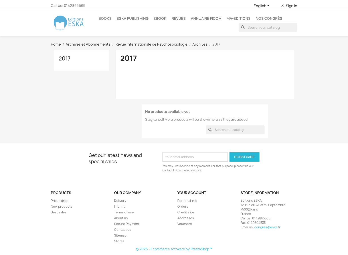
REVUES (179, 18)
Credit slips (186, 212)
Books (105, 18)
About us (121, 218)
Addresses (185, 218)
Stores (119, 241)
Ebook (160, 18)
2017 (65, 58)
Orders (182, 206)
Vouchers (184, 224)
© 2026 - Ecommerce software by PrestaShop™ (174, 249)
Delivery (120, 201)
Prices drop (59, 201)
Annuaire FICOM (206, 18)
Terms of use (124, 212)
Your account (191, 192)
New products (61, 206)
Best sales (59, 212)
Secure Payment (126, 224)
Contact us (122, 229)
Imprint (119, 206)
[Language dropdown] (262, 6)
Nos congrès (269, 18)
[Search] (268, 27)
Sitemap (120, 235)
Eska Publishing (132, 18)
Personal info (187, 201)
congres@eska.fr (267, 227)
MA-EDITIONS (239, 18)
